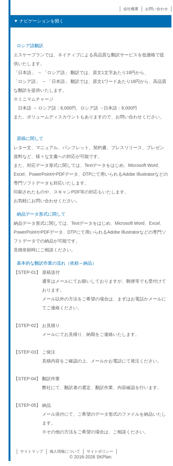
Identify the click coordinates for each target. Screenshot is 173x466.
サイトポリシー (100, 451)
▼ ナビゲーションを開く (39, 20)
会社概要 (131, 9)
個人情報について (65, 451)
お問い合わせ (156, 9)
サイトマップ (31, 451)
